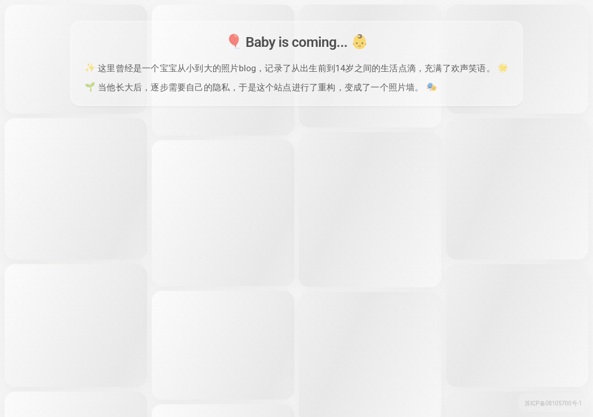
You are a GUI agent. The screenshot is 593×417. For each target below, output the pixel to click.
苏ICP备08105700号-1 (553, 403)
